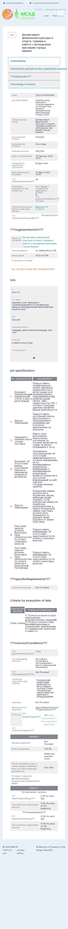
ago (12, 35)
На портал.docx (50, 215)
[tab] (34, 61)
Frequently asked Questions (44, 3)
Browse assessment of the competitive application (49, 720)
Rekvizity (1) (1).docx (42, 208)
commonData (18, 60)
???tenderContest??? (31, 715)
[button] (34, 358)
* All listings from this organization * (32, 269)
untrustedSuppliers (13, 3)
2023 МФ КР (11, 847)
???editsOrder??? (20, 76)
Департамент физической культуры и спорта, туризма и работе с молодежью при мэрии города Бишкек (40, 242)
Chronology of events (22, 84)
